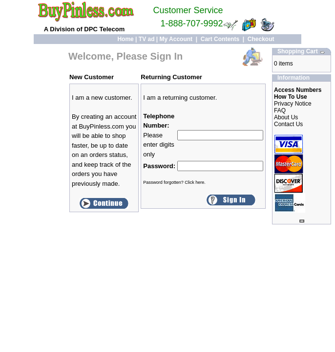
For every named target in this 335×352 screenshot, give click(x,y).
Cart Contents (220, 39)
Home (125, 39)
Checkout (261, 39)
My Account (176, 39)
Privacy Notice (293, 103)
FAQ (280, 110)
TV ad (147, 39)
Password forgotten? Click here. (174, 182)
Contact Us (288, 124)
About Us (286, 117)
